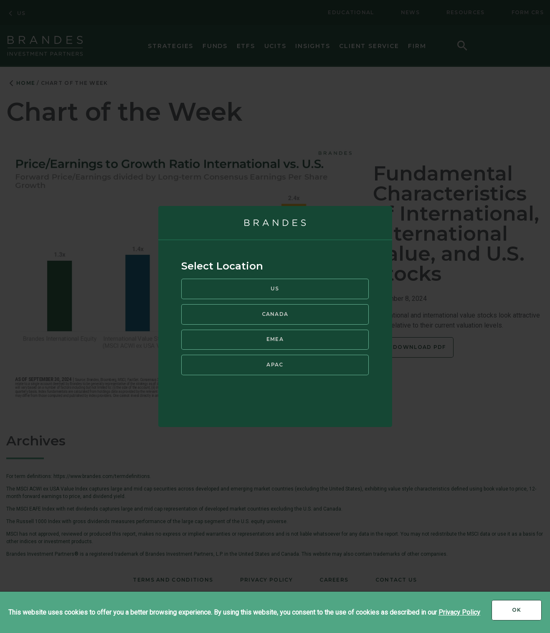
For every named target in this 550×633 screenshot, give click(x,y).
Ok (527, 613)
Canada (275, 314)
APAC (274, 364)
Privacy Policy (459, 612)
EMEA (275, 339)
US (275, 288)
